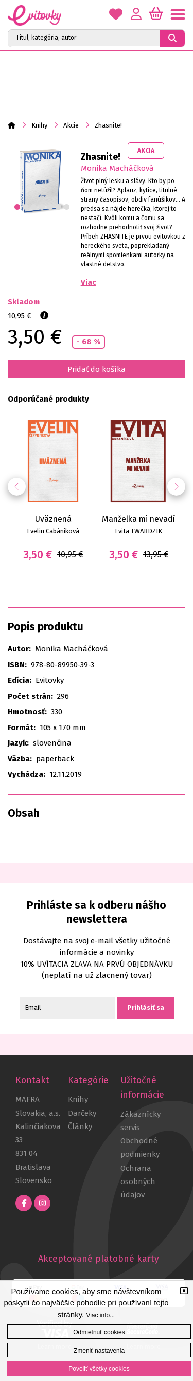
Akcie (71, 125)
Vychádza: (26, 774)
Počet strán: (30, 696)
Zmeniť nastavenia (99, 1350)
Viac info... (100, 1315)
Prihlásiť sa (145, 1007)
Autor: (19, 648)
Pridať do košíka (96, 369)
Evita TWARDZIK (138, 531)
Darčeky (82, 1113)
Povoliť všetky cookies (99, 1368)
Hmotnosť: (27, 711)
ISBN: (17, 664)
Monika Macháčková (117, 168)
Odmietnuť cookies (99, 1332)
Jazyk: (18, 743)
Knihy (39, 125)
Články (80, 1126)
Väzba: (20, 759)
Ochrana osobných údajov (137, 1182)
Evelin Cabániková (53, 531)
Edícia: (19, 680)
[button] (176, 487)
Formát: (22, 727)
